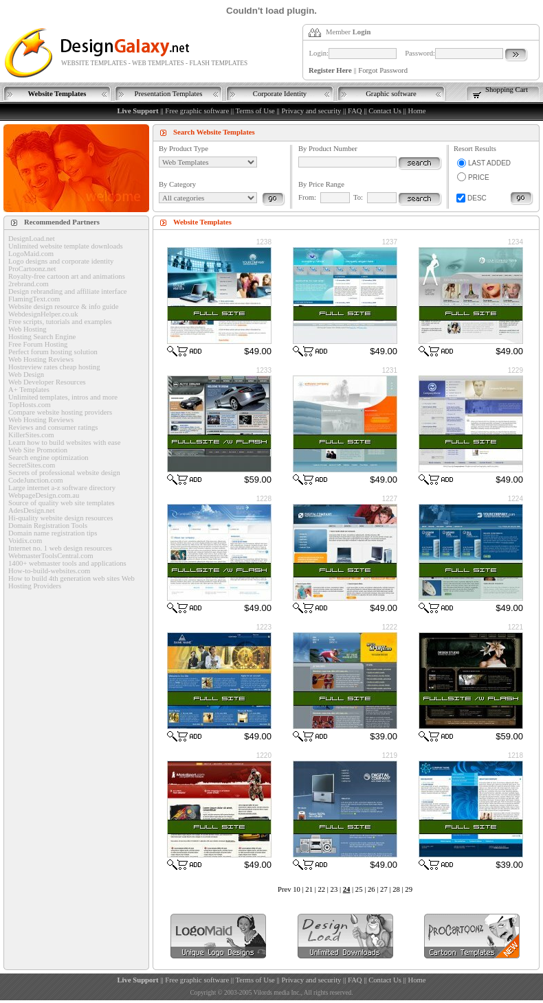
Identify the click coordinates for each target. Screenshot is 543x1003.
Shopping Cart (506, 89)
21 (309, 889)
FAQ (355, 111)
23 (334, 889)
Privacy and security (311, 111)
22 (321, 889)
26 (371, 889)
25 (359, 889)
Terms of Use (255, 111)
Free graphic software (197, 111)
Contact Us (384, 111)
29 (408, 889)
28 (396, 889)
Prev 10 (289, 889)
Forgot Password (383, 70)
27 (384, 889)
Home (416, 111)
